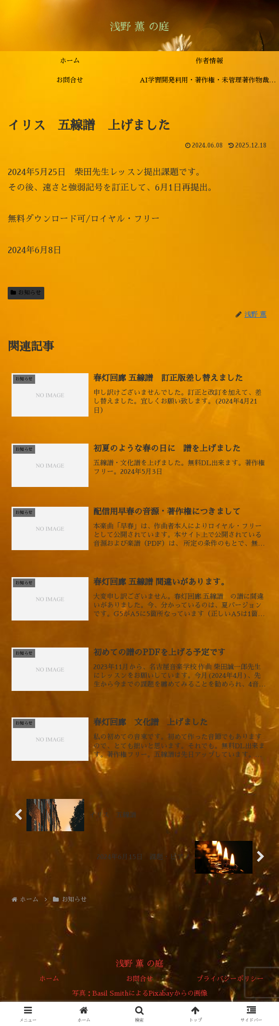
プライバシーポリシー (230, 980)
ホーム (49, 980)
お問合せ (139, 980)
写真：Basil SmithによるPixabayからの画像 (139, 995)
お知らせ (26, 293)
